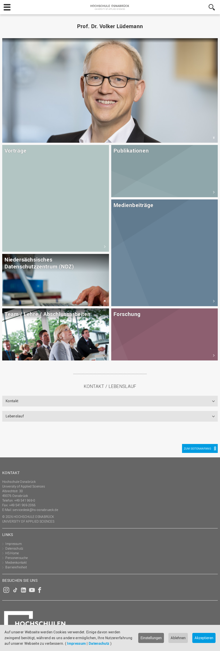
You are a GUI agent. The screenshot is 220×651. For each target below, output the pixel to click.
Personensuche (16, 558)
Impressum (76, 643)
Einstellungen (151, 637)
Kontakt (12, 400)
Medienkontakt (16, 562)
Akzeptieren (204, 637)
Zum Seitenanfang (197, 448)
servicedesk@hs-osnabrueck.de (35, 510)
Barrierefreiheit (16, 567)
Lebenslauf (15, 416)
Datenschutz (99, 643)
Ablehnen (178, 637)
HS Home (12, 553)
